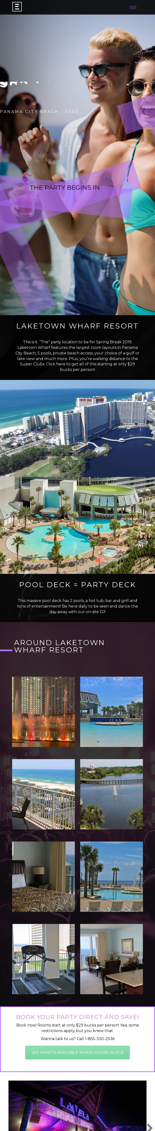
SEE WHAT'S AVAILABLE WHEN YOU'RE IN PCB (77, 1052)
